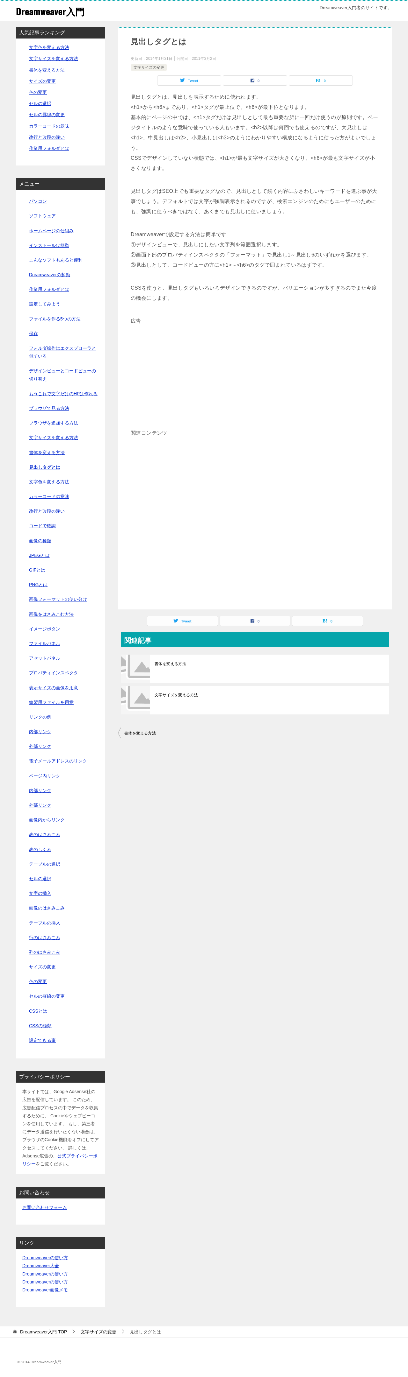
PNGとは (38, 584)
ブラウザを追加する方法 (53, 422)
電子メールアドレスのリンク (58, 760)
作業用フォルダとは (49, 148)
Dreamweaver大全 (40, 1265)
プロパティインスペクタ (53, 672)
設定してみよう (44, 303)
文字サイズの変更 (149, 67)
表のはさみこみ (44, 834)
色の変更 (38, 92)
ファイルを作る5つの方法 (55, 318)
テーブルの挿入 (44, 922)
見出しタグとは (44, 466)
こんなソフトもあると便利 (56, 260)
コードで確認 (42, 525)
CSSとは (38, 1010)
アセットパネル (44, 658)
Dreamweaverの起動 (49, 274)
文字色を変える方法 (49, 47)
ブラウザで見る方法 (49, 408)
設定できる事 (42, 1040)
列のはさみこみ (44, 952)
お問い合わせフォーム (44, 1207)
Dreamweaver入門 (51, 11)
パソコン (38, 201)
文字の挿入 (40, 893)
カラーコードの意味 (49, 125)
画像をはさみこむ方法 (51, 613)
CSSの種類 (40, 1025)
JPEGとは (39, 555)
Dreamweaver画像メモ (45, 1289)
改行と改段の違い (47, 137)
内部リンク (40, 731)
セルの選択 (40, 103)
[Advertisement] (255, 370)
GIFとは (37, 570)
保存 (33, 333)
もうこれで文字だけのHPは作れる (63, 393)
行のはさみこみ (44, 937)
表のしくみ (40, 849)
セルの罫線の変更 (47, 114)
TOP (43, 1331)
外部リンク (40, 746)
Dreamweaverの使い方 (45, 1257)
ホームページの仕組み (51, 230)
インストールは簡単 (49, 245)
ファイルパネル (44, 643)
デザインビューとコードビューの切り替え (62, 374)
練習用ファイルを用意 (51, 702)
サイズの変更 (42, 81)
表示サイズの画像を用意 (53, 687)
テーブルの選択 (44, 864)
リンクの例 (40, 717)
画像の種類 (40, 540)
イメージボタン (44, 628)
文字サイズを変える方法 (176, 695)
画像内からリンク (47, 819)
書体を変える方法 (170, 664)
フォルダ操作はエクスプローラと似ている (62, 352)
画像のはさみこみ (47, 907)
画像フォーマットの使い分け (58, 599)
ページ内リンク (44, 775)
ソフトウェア (42, 215)
